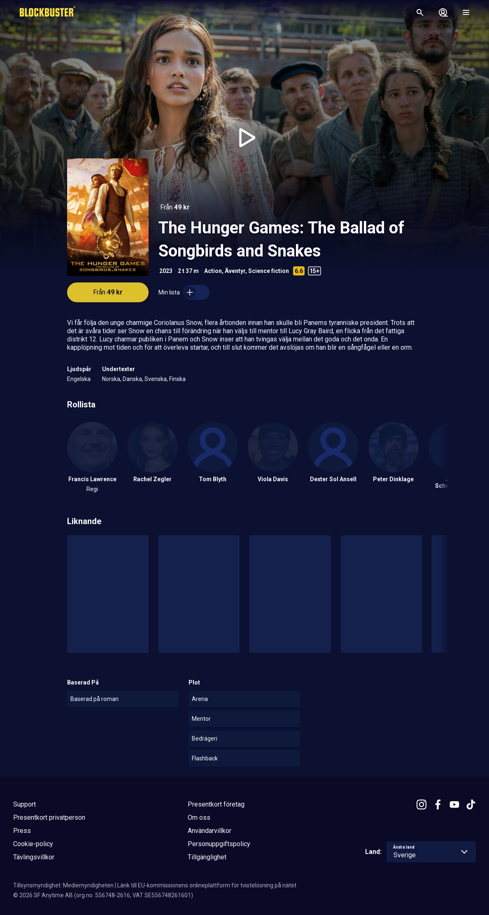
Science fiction (268, 271)
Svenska (155, 379)
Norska (111, 379)
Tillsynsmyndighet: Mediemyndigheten (63, 885)
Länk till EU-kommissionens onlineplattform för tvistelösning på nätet (206, 885)
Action (213, 271)
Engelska (79, 379)
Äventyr (235, 271)
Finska (177, 379)
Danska (132, 379)
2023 (165, 271)
